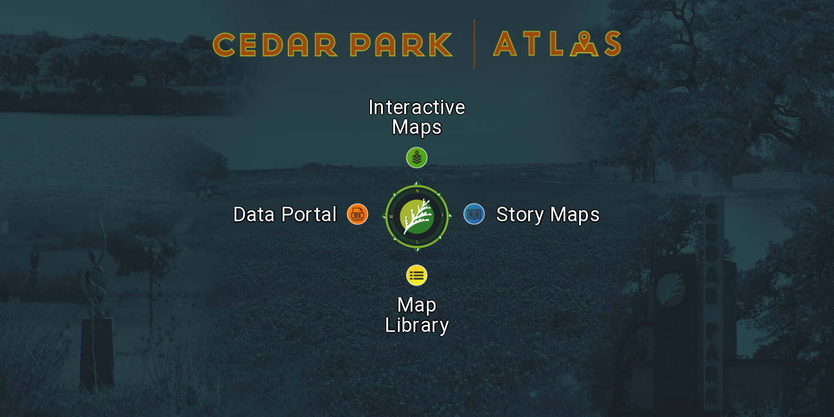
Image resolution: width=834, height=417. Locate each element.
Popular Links (417, 356)
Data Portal (285, 198)
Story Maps (548, 198)
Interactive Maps (417, 100)
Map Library (417, 298)
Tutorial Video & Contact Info (417, 319)
